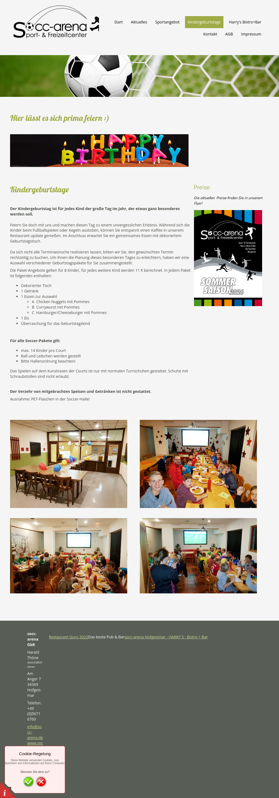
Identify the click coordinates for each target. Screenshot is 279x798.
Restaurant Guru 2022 (68, 636)
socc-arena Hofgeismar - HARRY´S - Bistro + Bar (166, 636)
